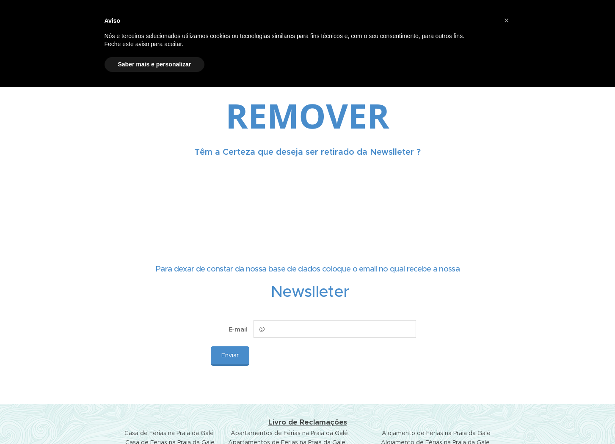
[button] (506, 20)
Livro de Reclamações (307, 422)
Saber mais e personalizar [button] (154, 64)
